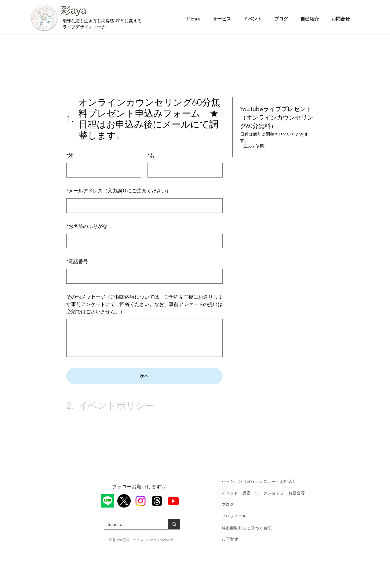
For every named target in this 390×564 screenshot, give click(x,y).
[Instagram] (140, 501)
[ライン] (107, 501)
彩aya (73, 10)
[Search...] (131, 524)
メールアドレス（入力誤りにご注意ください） (118, 191)
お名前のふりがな (87, 226)
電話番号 (77, 261)
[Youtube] (173, 501)
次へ (144, 376)
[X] (124, 501)
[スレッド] (157, 501)
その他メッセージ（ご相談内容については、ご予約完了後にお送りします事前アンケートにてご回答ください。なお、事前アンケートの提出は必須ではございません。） (144, 304)
